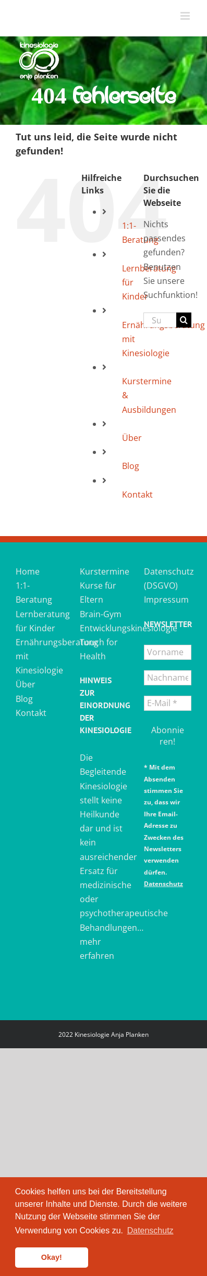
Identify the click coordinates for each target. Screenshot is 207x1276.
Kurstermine (103, 571)
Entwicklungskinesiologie (103, 628)
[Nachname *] (167, 677)
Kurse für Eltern (98, 592)
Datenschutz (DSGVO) (167, 578)
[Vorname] (167, 652)
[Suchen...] (159, 320)
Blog (130, 466)
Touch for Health (99, 649)
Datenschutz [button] (150, 1230)
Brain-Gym (100, 614)
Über (132, 438)
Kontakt (137, 494)
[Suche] (183, 320)
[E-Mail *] (167, 703)
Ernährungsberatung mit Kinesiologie (39, 656)
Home (28, 571)
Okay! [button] (51, 1257)
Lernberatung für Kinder (39, 621)
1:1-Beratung (34, 592)
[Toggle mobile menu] (185, 15)
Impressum (166, 599)
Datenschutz (163, 883)
